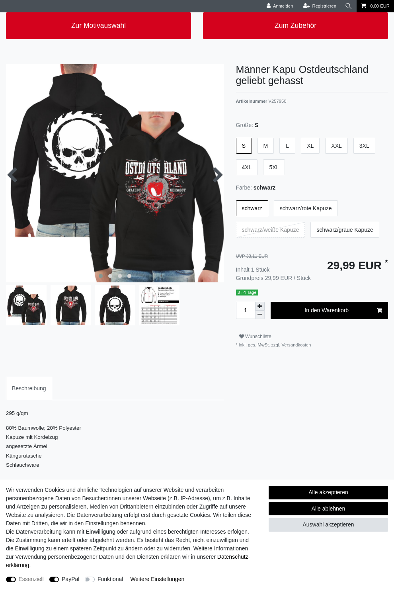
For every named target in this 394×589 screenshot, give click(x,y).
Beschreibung (29, 388)
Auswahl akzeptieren (328, 524)
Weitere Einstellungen (157, 579)
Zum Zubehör (295, 25)
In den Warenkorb (343, 310)
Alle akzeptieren (328, 492)
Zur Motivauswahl (98, 25)
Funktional (110, 579)
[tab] (29, 388)
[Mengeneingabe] (245, 310)
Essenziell (31, 579)
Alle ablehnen (328, 508)
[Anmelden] (280, 6)
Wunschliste (255, 336)
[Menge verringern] (260, 315)
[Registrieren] (320, 6)
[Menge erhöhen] (260, 306)
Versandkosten (295, 344)
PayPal (70, 579)
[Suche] (349, 6)
